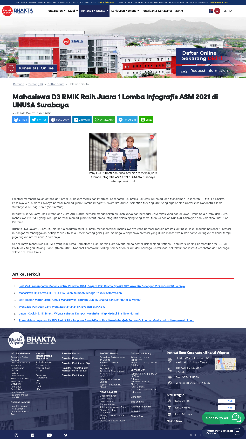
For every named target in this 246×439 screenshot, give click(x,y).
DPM (38, 380)
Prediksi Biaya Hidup (43, 369)
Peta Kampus (18, 408)
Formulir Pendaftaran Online (21, 361)
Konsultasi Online (20, 378)
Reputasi (104, 368)
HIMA (38, 386)
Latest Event (106, 401)
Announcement (108, 404)
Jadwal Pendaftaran (17, 374)
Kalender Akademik (141, 406)
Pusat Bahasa (138, 387)
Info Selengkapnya (219, 2)
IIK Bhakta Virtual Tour (20, 412)
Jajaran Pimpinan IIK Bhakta (110, 380)
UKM (38, 389)
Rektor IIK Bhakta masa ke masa (112, 372)
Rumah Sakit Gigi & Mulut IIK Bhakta (144, 375)
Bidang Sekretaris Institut (113, 420)
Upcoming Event (108, 395)
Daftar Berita (55, 84)
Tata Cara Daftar (19, 357)
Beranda (18, 84)
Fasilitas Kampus (19, 406)
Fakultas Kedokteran (73, 375)
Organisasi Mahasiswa (41, 376)
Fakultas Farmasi (71, 354)
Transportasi (42, 365)
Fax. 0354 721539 (187, 376)
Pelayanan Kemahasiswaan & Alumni (140, 381)
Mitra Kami (136, 397)
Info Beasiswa (18, 392)
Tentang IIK (35, 84)
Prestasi (104, 376)
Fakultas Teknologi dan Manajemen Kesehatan (75, 369)
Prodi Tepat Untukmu (17, 382)
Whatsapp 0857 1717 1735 (193, 382)
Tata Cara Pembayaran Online (17, 368)
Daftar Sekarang (106, 2)
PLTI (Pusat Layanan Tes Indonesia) (143, 391)
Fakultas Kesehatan (73, 358)
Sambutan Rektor (109, 363)
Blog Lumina (137, 402)
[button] (94, 154)
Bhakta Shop (137, 416)
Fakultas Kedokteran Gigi (76, 363)
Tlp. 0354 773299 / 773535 (188, 369)
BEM (38, 383)
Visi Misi (104, 365)
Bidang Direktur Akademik (108, 410)
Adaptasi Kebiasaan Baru (113, 407)
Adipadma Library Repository (140, 358)
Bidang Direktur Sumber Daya (112, 416)
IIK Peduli (135, 411)
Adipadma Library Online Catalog (144, 364)
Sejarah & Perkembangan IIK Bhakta (113, 358)
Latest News (106, 398)
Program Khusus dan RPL (19, 395)
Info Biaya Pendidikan (17, 387)
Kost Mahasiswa (44, 362)
